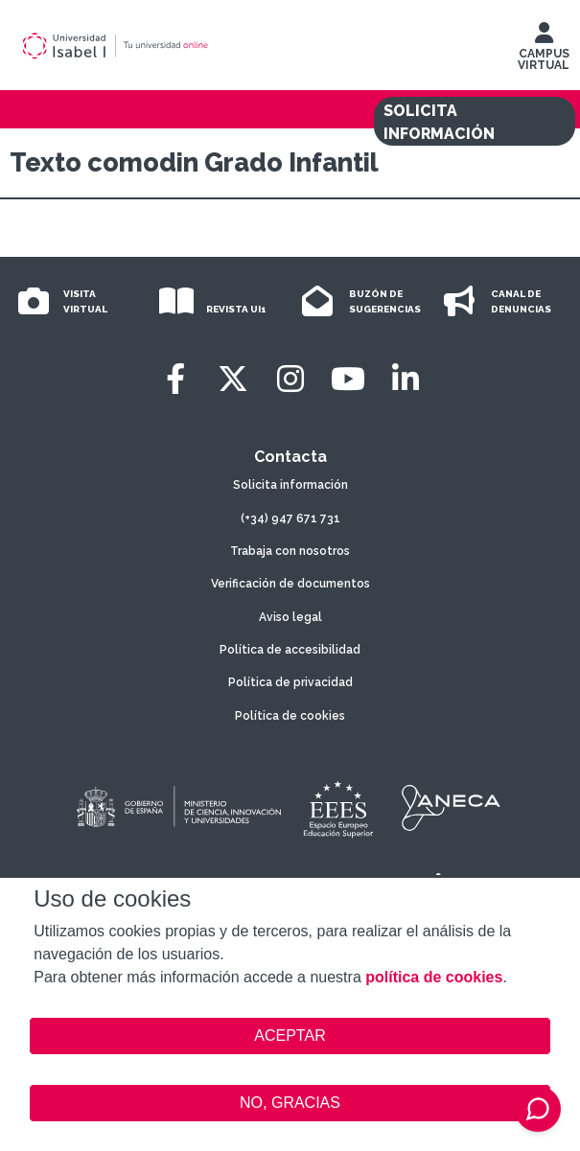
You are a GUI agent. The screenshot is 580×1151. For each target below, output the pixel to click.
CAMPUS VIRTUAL (543, 51)
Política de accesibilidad (290, 649)
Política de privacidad (290, 682)
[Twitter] (233, 379)
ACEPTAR (290, 1036)
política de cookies (433, 977)
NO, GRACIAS (290, 1102)
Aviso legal (290, 617)
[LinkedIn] (405, 379)
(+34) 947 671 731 (290, 518)
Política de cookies (290, 716)
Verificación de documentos (290, 583)
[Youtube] (348, 379)
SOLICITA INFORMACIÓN (439, 122)
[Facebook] (175, 379)
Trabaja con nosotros (290, 551)
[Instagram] (290, 379)
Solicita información (290, 485)
